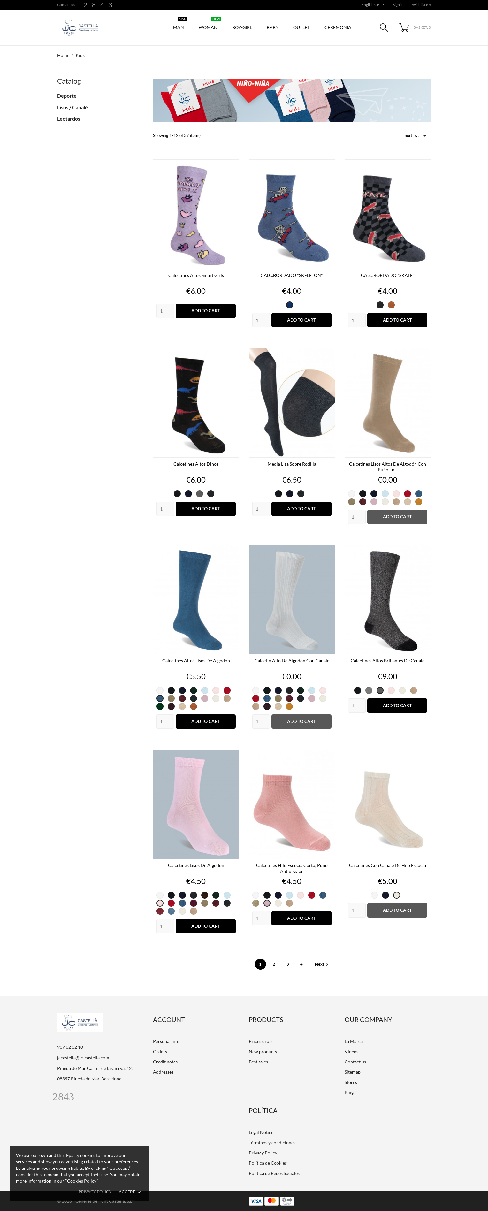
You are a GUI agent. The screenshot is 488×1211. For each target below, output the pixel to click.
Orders (160, 1051)
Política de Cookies (268, 1163)
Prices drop (260, 1041)
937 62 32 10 (70, 1047)
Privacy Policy (263, 1152)
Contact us (66, 4)
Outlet (301, 27)
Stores (351, 1082)
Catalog (69, 81)
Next (322, 964)
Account (169, 1019)
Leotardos (68, 119)
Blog (349, 1092)
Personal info (166, 1041)
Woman (210, 24)
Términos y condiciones (272, 1142)
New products (263, 1051)
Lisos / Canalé (72, 107)
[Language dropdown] (374, 5)
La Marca (354, 1041)
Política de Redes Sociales (274, 1173)
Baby (272, 27)
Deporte (67, 96)
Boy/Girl (242, 27)
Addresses (163, 1072)
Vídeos (351, 1051)
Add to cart (205, 310)
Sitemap (353, 1072)
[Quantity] (165, 311)
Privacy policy (95, 1191)
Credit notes (165, 1061)
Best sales (258, 1061)
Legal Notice (261, 1132)
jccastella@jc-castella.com (83, 1057)
